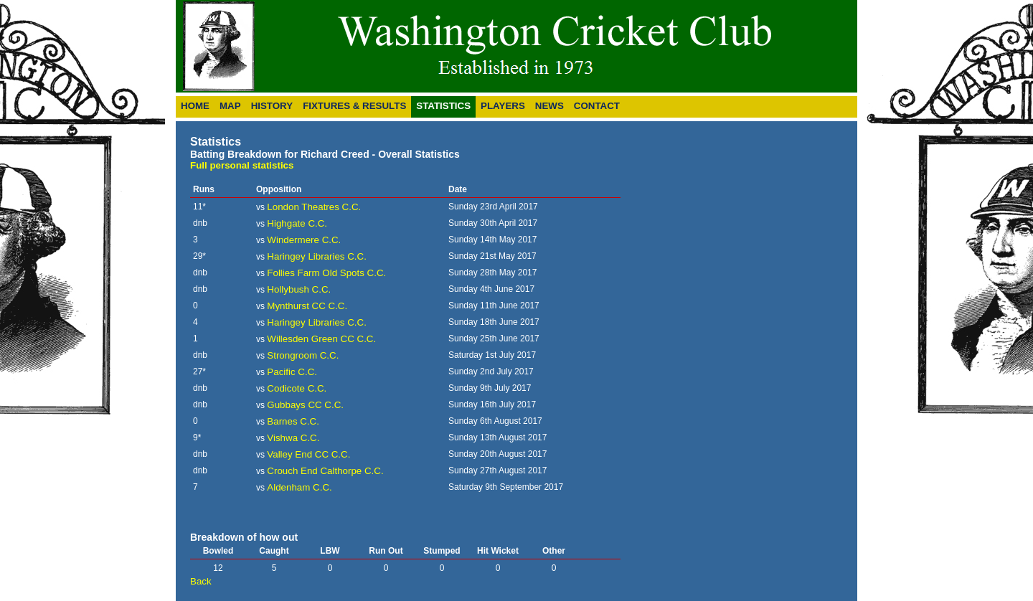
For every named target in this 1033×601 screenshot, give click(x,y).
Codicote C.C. (296, 388)
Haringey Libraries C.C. (317, 256)
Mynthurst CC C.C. (307, 305)
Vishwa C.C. (293, 437)
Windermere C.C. (304, 240)
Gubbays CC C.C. (305, 404)
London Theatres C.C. (314, 207)
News (549, 105)
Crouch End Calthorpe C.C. (325, 470)
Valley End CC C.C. (308, 454)
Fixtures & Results (354, 105)
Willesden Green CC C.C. (321, 338)
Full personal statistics (241, 165)
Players (503, 105)
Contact (597, 105)
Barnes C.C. (293, 421)
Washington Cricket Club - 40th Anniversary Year (482, 46)
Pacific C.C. (292, 371)
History (272, 105)
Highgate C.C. (297, 223)
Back (201, 581)
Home (195, 105)
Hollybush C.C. (299, 289)
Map (230, 105)
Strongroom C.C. (303, 355)
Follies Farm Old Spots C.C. (326, 273)
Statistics (443, 105)
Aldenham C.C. (299, 487)
